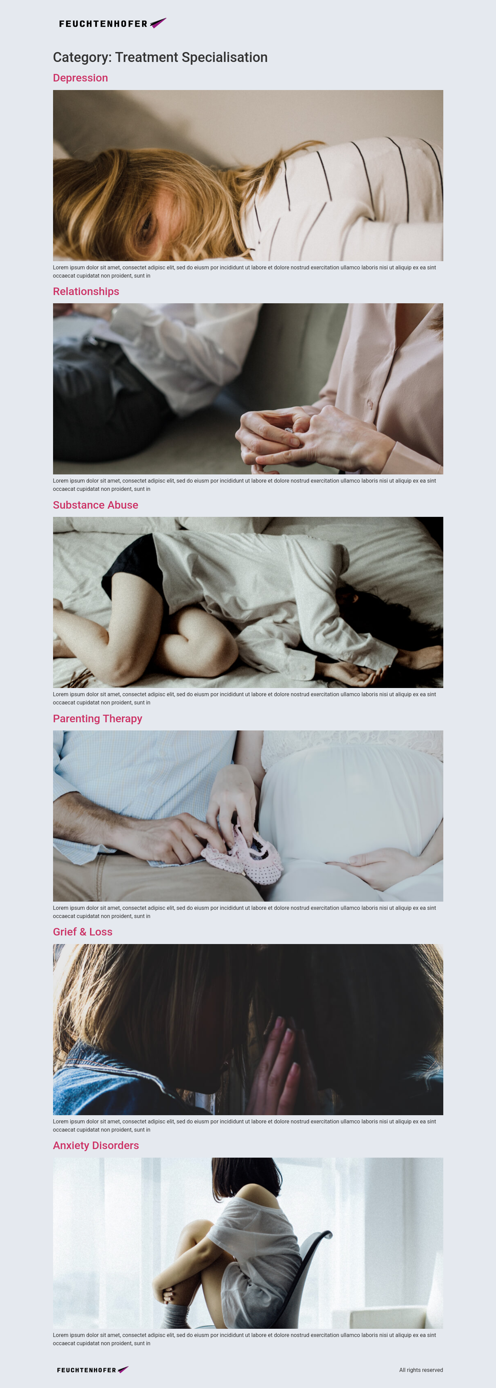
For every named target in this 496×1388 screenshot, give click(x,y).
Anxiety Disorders (96, 1145)
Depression (80, 77)
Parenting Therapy (97, 718)
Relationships (86, 291)
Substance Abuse (96, 504)
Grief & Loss (83, 931)
